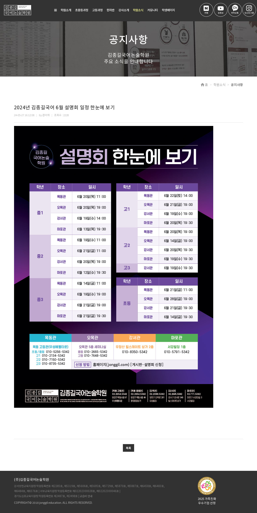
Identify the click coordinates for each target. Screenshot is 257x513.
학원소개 (66, 10)
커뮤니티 (152, 10)
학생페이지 (168, 10)
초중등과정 (81, 10)
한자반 (110, 10)
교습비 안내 (86, 496)
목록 (128, 448)
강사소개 (123, 10)
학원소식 (138, 10)
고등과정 (97, 10)
